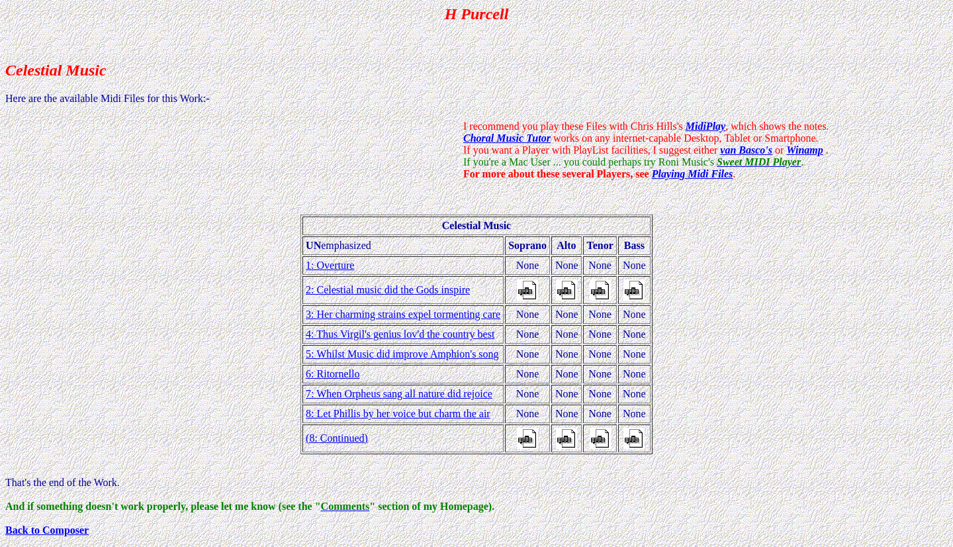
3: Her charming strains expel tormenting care (403, 314)
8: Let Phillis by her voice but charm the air (398, 413)
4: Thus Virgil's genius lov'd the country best (400, 334)
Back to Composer (47, 530)
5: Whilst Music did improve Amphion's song (402, 354)
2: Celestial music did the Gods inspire (388, 289)
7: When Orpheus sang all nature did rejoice (399, 393)
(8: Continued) (337, 438)
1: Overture (330, 265)
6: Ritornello (332, 373)
